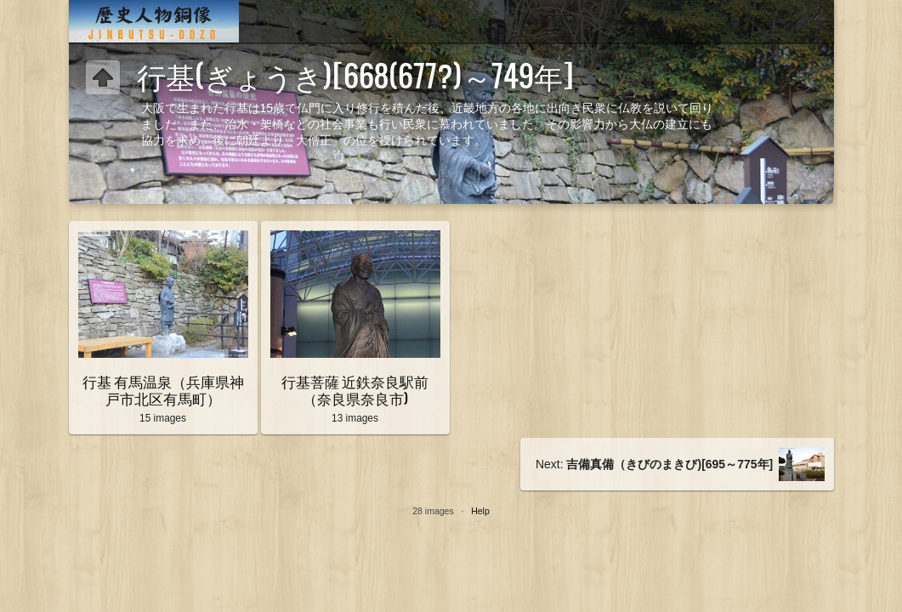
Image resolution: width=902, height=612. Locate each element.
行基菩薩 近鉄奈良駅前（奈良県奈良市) (354, 389)
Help (480, 511)
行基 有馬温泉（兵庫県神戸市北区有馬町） (163, 389)
